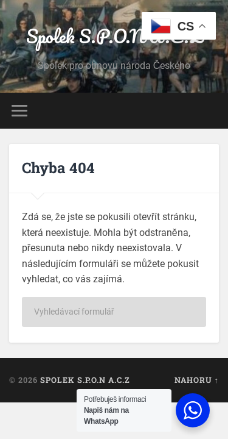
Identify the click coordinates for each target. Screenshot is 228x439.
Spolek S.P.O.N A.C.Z (114, 36)
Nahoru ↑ (196, 380)
